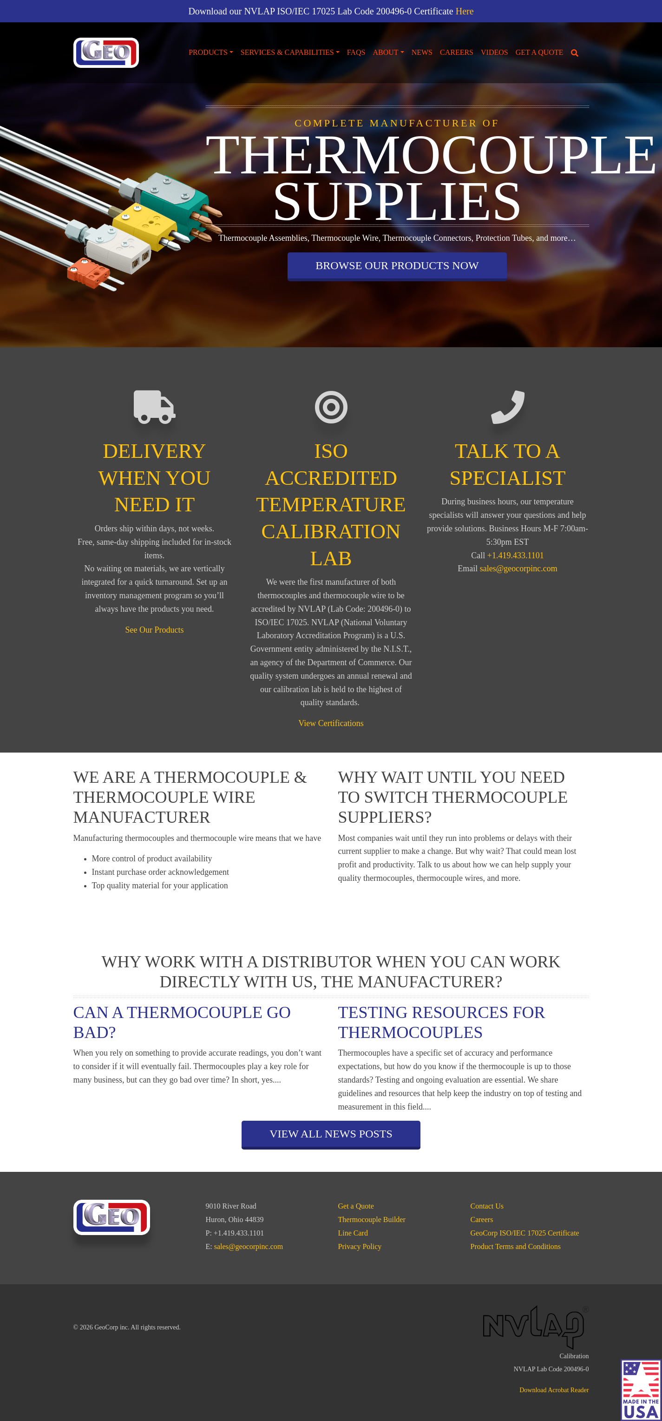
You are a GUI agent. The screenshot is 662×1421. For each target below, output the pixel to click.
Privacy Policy (360, 1246)
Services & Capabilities (287, 52)
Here (465, 11)
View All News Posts (331, 1134)
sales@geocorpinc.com (518, 568)
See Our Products (154, 629)
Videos (494, 52)
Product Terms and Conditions (516, 1246)
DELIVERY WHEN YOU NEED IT (154, 477)
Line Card (353, 1233)
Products (208, 52)
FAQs (356, 52)
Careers (456, 52)
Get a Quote (540, 52)
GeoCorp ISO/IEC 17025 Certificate (525, 1233)
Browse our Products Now (396, 265)
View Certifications (330, 723)
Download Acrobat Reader (554, 1390)
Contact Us (487, 1206)
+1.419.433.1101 (515, 555)
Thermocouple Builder (372, 1219)
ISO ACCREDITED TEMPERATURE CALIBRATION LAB (331, 504)
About (385, 52)
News (422, 52)
